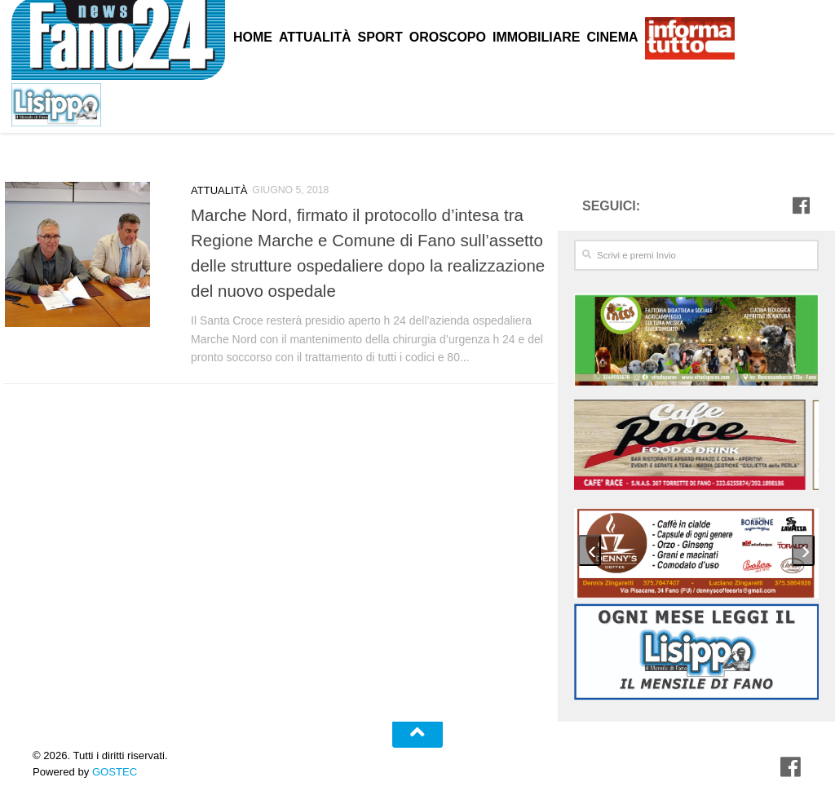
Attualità (217, 190)
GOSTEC (113, 770)
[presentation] (589, 549)
